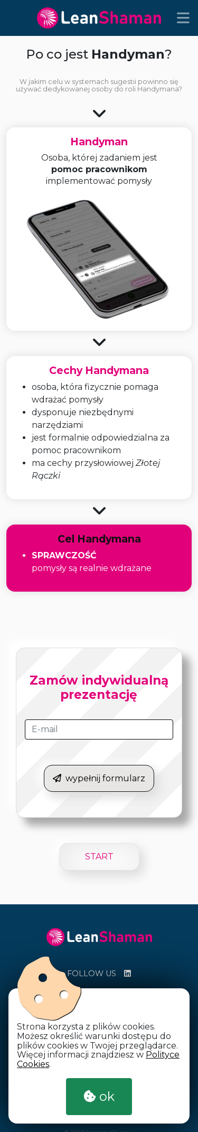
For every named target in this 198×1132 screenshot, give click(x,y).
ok (99, 1096)
